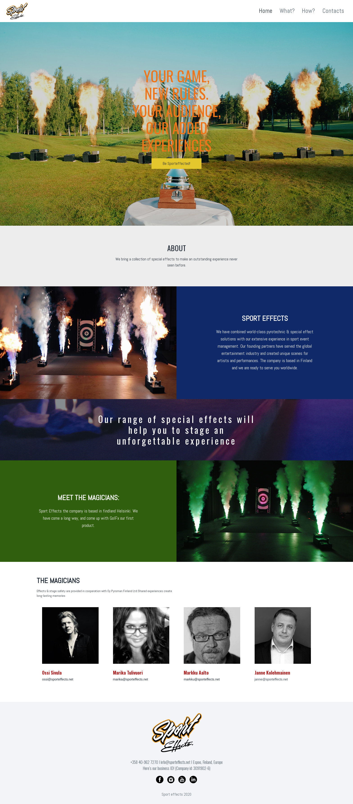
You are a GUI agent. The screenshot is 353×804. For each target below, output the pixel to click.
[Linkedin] (193, 779)
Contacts (333, 11)
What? (287, 11)
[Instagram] (171, 779)
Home (265, 11)
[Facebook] (160, 779)
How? (308, 11)
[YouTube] (182, 779)
